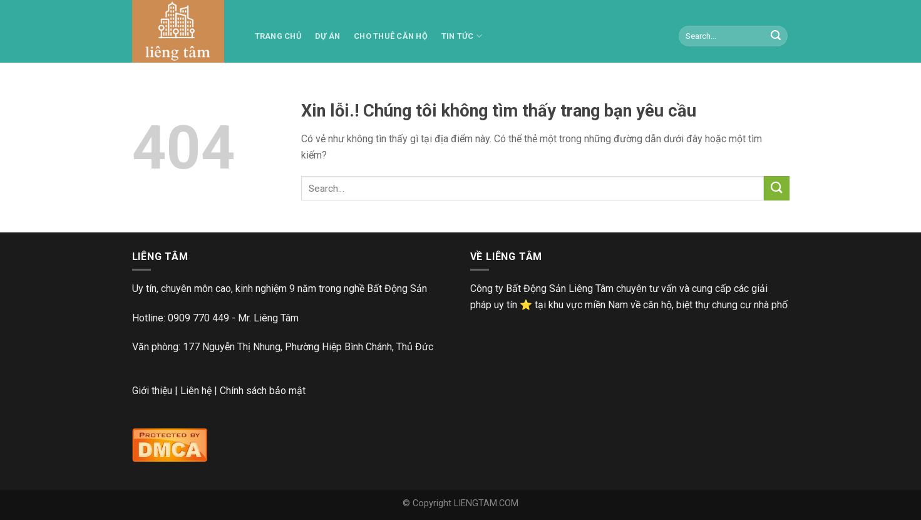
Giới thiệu (152, 391)
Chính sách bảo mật (263, 391)
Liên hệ (196, 391)
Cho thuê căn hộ (391, 36)
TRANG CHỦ (278, 36)
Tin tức (461, 36)
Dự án (327, 36)
